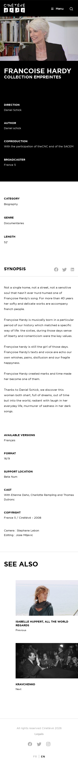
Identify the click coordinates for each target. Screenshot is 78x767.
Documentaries (14, 223)
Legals (39, 733)
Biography (11, 204)
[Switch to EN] (43, 756)
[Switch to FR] (35, 756)
